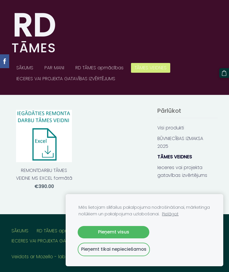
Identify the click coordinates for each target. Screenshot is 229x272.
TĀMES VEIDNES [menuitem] (151, 67)
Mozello (44, 256)
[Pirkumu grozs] (224, 73)
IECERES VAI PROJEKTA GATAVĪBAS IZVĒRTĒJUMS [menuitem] (65, 78)
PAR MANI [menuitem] (54, 67)
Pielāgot (170, 214)
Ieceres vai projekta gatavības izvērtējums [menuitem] (182, 171)
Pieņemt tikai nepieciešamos (113, 249)
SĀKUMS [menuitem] (24, 67)
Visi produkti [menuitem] (170, 127)
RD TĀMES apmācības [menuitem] (99, 67)
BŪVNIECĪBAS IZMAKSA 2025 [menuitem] (180, 142)
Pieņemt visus (113, 232)
